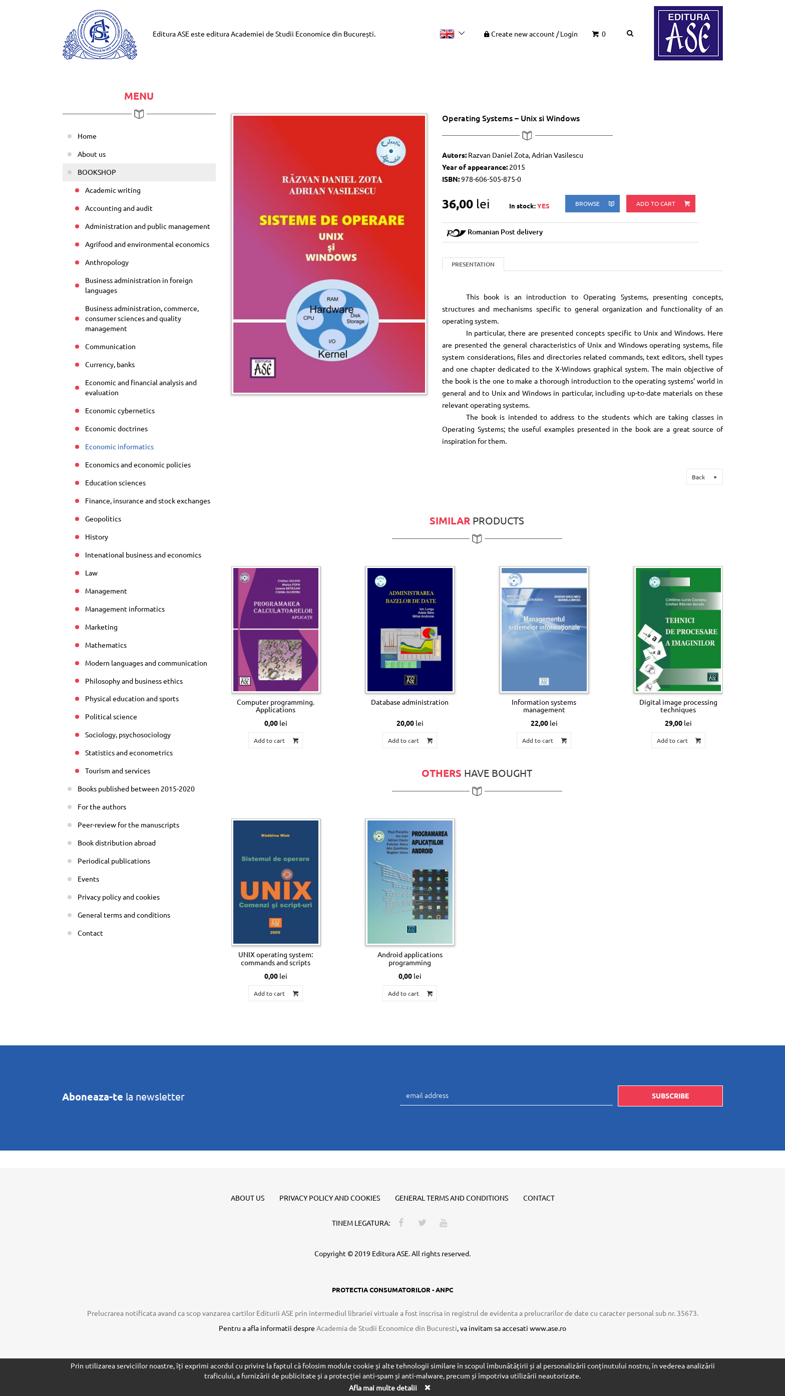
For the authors (102, 806)
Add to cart (663, 203)
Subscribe (670, 1095)
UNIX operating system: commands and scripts (275, 958)
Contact (90, 932)
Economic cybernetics (120, 410)
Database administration (410, 701)
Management (106, 590)
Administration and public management (147, 225)
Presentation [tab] (473, 264)
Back (706, 476)
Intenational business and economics (143, 554)
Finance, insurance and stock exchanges (147, 500)
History (96, 536)
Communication (110, 346)
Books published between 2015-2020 (136, 788)
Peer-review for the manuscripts (128, 824)
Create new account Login (530, 33)
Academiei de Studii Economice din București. (303, 33)
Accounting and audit (119, 207)
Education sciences (115, 482)
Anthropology (107, 261)
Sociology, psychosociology (128, 734)
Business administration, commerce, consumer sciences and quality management (142, 318)
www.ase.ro (548, 1327)
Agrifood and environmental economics (147, 243)
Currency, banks (110, 364)
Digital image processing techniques (678, 705)
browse (595, 203)
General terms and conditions (124, 914)
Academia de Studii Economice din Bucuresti (386, 1327)
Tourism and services (117, 770)
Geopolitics (103, 518)
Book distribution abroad (117, 842)
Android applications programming (410, 958)
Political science (111, 716)
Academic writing (113, 189)
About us (92, 153)
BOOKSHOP (97, 171)
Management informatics (125, 608)
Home (87, 135)
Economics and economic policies (138, 464)
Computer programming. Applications (275, 705)
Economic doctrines (116, 428)
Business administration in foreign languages (139, 285)
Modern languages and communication (146, 662)
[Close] (427, 1387)
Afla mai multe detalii (383, 1387)
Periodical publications (114, 860)
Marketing (101, 626)
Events (88, 878)
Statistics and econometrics (129, 752)
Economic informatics (119, 446)
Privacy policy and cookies (119, 896)
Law (91, 572)
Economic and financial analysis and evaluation (141, 387)
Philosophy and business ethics (134, 680)
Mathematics (106, 644)
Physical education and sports (132, 698)
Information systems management (544, 705)
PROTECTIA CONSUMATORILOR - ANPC (392, 1289)
